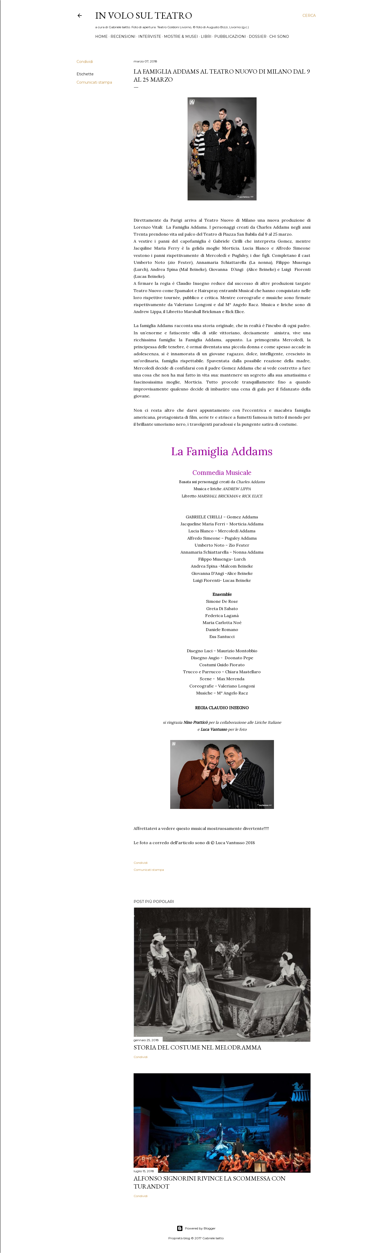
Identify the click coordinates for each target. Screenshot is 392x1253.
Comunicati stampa (94, 82)
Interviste (149, 36)
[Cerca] (309, 15)
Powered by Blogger (196, 1228)
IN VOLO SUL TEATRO (143, 15)
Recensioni (123, 36)
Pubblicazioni (230, 36)
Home (101, 36)
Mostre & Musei (181, 36)
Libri (206, 36)
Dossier (257, 36)
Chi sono (279, 36)
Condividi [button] (85, 61)
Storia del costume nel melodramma (197, 1047)
